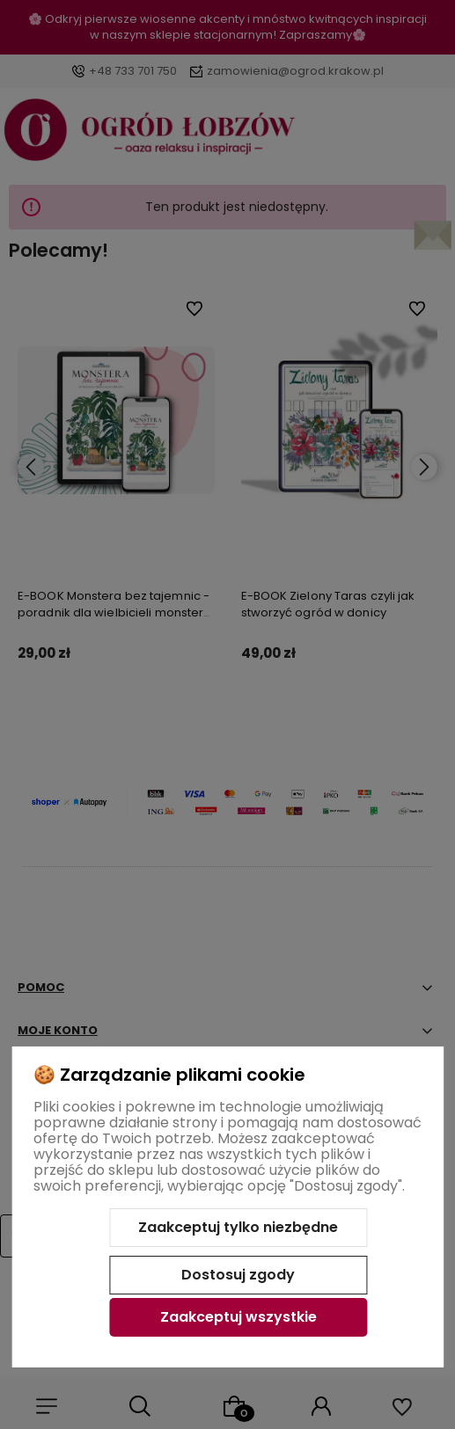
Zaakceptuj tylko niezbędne (238, 1227)
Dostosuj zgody (238, 1275)
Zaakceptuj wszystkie (238, 1317)
